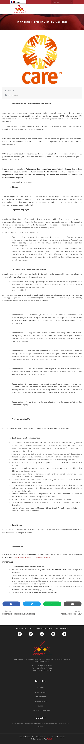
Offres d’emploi (41, 701)
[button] (11, 603)
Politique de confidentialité (44, 628)
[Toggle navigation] (68, 9)
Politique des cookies (24, 628)
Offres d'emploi (13, 95)
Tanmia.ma (40, 687)
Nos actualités (40, 692)
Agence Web (46, 739)
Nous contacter (62, 628)
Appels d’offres (41, 697)
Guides (40, 706)
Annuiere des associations (41, 710)
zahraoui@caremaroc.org (42, 557)
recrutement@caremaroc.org (22, 557)
